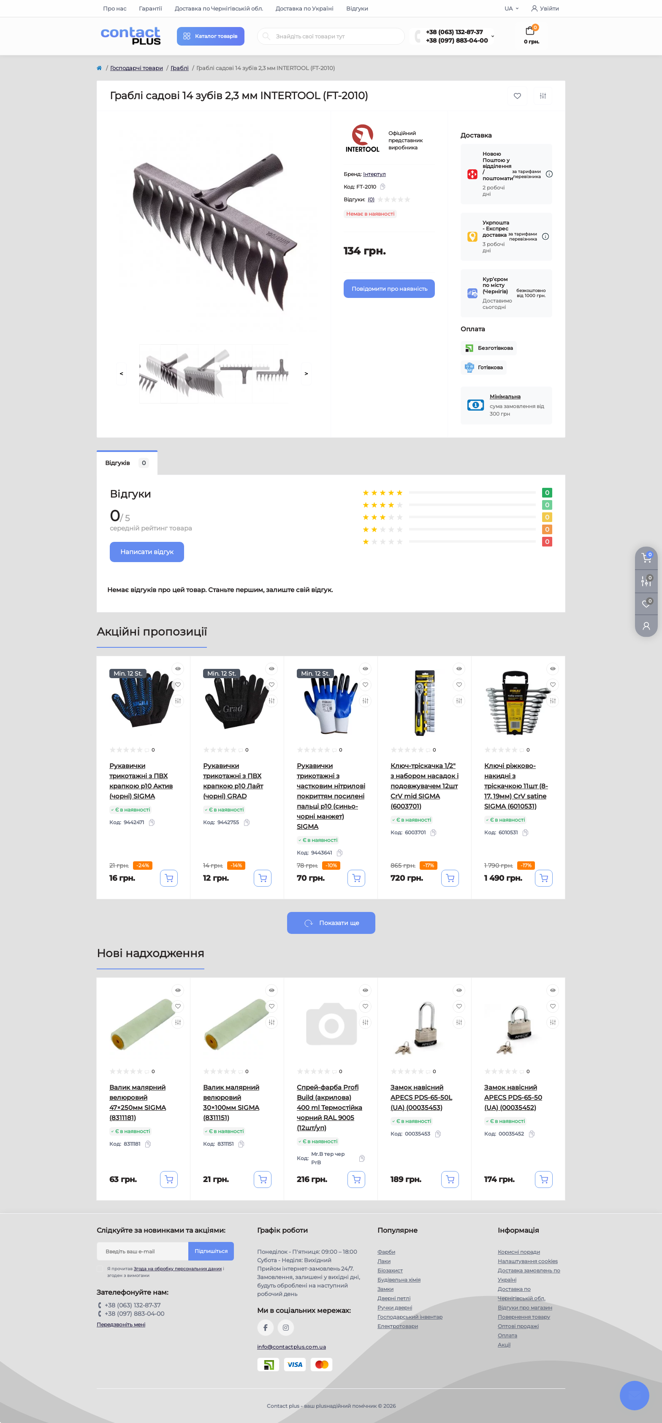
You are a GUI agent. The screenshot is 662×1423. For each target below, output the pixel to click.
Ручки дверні (394, 1307)
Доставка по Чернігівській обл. (219, 8)
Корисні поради (519, 1252)
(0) (371, 200)
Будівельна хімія (399, 1280)
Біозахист (390, 1270)
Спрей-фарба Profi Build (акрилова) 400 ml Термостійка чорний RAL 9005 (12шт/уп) (329, 1107)
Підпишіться (211, 1251)
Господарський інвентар (409, 1317)
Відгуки (357, 8)
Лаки (384, 1261)
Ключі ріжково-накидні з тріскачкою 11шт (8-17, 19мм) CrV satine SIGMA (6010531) (516, 786)
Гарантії (150, 8)
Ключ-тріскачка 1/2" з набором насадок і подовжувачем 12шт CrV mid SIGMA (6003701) (425, 786)
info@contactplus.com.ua (291, 1347)
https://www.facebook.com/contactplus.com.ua (265, 1327)
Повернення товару (524, 1317)
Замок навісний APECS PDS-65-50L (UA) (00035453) (421, 1097)
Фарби (386, 1252)
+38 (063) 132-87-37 (454, 32)
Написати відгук (147, 552)
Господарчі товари (136, 68)
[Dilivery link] (549, 174)
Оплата (507, 1335)
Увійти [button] (545, 8)
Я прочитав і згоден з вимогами (165, 1272)
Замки (385, 1289)
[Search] (266, 36)
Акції (504, 1345)
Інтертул (374, 174)
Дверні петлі (393, 1298)
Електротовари (397, 1326)
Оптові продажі (518, 1326)
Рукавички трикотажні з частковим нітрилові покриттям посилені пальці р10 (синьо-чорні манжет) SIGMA (331, 796)
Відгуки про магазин (525, 1307)
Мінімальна (505, 396)
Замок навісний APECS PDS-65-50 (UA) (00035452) (513, 1097)
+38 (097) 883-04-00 (457, 40)
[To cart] (169, 878)
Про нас (114, 8)
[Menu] (210, 36)
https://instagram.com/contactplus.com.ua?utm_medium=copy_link (286, 1327)
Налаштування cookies (528, 1261)
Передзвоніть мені (121, 1324)
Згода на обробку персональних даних (178, 1269)
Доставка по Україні (305, 8)
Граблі (180, 68)
